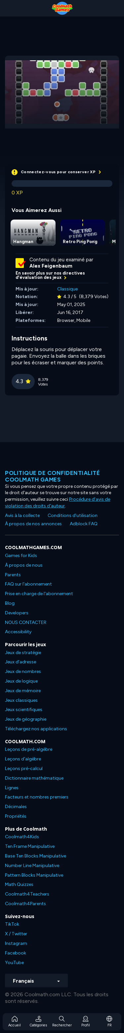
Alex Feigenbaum (50, 266)
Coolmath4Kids (22, 837)
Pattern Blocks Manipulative (34, 875)
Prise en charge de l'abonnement (39, 593)
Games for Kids (21, 555)
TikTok (12, 924)
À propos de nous (24, 565)
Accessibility (18, 632)
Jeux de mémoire (23, 691)
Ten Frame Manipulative (30, 846)
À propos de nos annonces (33, 524)
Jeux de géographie (25, 719)
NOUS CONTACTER (25, 622)
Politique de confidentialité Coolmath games (52, 476)
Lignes (12, 788)
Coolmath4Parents (25, 903)
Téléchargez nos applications (36, 729)
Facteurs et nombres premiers (36, 797)
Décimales (16, 806)
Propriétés (15, 816)
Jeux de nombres (23, 671)
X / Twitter (16, 934)
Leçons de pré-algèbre (28, 749)
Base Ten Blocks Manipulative (35, 856)
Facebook (15, 953)
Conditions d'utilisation (73, 515)
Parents (13, 575)
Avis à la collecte (22, 515)
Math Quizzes (19, 884)
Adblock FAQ (84, 524)
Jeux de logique (21, 681)
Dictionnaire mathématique (34, 778)
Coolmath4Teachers (27, 894)
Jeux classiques (21, 700)
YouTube (14, 962)
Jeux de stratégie (23, 652)
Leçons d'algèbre (23, 759)
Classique (67, 289)
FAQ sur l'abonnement (28, 584)
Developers (16, 613)
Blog (10, 603)
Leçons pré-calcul (24, 768)
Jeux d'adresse (20, 662)
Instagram (16, 943)
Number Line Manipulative (32, 865)
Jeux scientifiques (23, 709)
